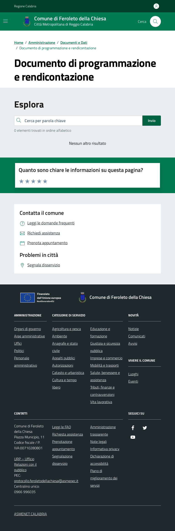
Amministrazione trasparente (103, 430)
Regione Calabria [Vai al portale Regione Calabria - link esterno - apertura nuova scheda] (25, 6)
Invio (151, 120)
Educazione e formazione (100, 332)
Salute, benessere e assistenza (105, 376)
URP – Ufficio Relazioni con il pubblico (25, 464)
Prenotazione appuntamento (63, 445)
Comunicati (136, 336)
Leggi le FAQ (61, 427)
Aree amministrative (29, 336)
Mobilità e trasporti (104, 365)
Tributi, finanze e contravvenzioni (102, 390)
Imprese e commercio (106, 358)
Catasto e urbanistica (68, 372)
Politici (19, 350)
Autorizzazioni (62, 365)
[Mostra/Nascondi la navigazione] (5, 21)
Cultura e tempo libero (64, 383)
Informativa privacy (104, 449)
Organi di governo (27, 328)
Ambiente (59, 336)
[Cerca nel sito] (155, 21)
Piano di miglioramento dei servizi (103, 478)
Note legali (98, 441)
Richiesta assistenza (67, 434)
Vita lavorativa (101, 402)
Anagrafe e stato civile (65, 347)
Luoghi (133, 374)
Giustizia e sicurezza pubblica (105, 347)
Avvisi (132, 343)
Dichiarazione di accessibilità (102, 459)
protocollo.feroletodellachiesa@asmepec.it (46, 481)
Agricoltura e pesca (66, 328)
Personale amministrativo (25, 361)
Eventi (133, 381)
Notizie (133, 328)
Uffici (18, 343)
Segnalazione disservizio (62, 459)
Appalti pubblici (63, 358)
